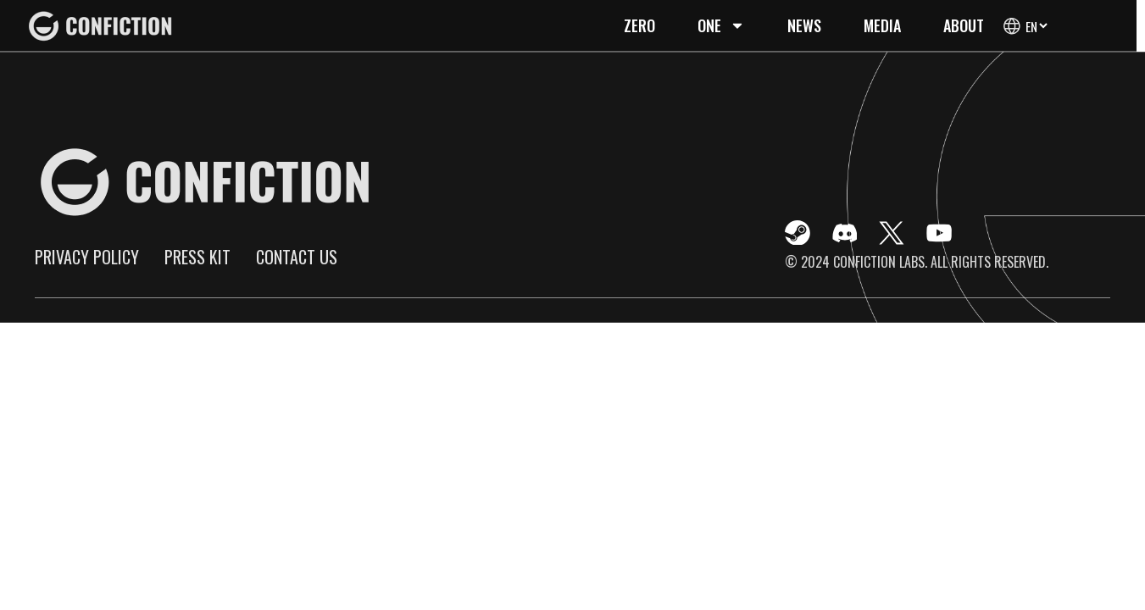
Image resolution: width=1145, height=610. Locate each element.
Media (882, 25)
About (963, 25)
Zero (639, 25)
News (804, 25)
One (721, 25)
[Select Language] (1036, 25)
